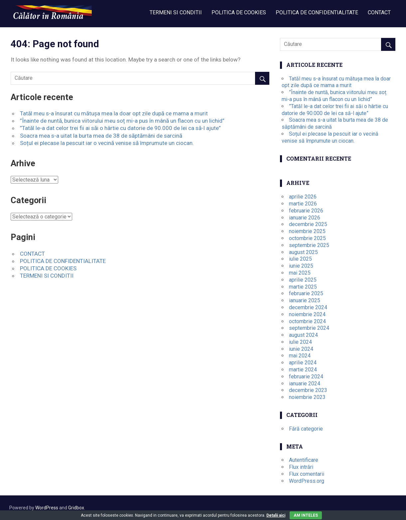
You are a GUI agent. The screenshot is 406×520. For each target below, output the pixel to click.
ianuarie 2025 (304, 300)
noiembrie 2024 (307, 314)
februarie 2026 (306, 210)
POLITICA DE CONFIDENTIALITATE (317, 12)
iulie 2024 (300, 342)
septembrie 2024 (309, 328)
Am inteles (306, 515)
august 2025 (303, 252)
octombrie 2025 (307, 238)
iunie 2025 (301, 266)
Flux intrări (301, 467)
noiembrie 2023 (307, 397)
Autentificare (303, 460)
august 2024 (303, 335)
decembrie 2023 (308, 390)
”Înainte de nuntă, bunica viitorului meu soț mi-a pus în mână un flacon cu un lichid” (122, 120)
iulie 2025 (300, 259)
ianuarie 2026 (304, 217)
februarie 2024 (306, 376)
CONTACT (379, 12)
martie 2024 (303, 369)
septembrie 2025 (309, 245)
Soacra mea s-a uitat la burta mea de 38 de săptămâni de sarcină (101, 135)
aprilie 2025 (303, 280)
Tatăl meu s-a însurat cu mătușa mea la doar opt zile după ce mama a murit (114, 113)
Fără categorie (306, 429)
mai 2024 (300, 355)
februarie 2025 (306, 293)
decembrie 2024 (308, 307)
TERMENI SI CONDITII (176, 12)
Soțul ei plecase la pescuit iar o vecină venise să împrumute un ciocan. (107, 143)
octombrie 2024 (307, 321)
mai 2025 (300, 273)
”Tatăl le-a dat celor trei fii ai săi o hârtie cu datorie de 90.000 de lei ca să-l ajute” (120, 128)
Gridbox (76, 507)
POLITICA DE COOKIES (238, 12)
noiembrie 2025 (307, 231)
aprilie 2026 (303, 197)
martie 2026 (303, 203)
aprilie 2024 (303, 362)
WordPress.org (306, 481)
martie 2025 (303, 287)
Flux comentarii (306, 474)
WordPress (46, 507)
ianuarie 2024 (304, 383)
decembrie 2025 (308, 224)
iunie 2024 (301, 349)
